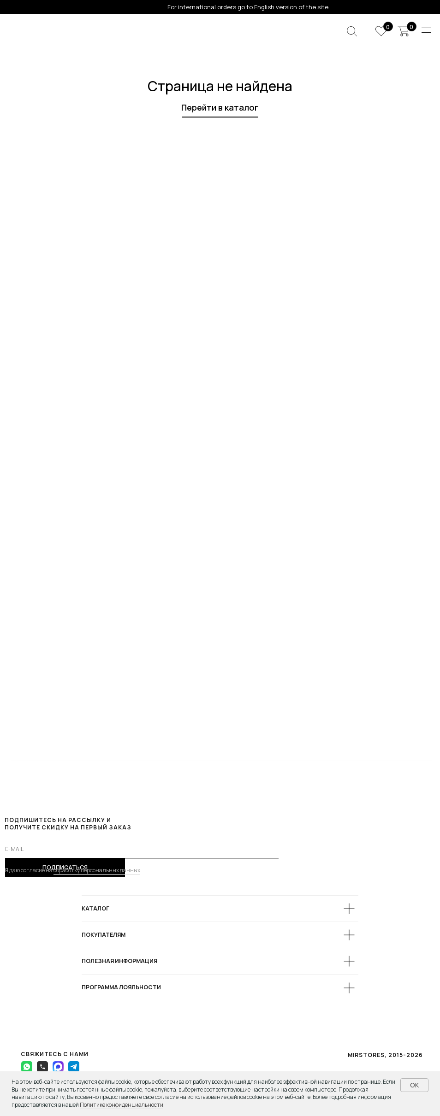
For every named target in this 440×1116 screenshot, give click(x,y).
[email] (142, 849)
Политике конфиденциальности (121, 1105)
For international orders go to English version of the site (247, 7)
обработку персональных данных (97, 870)
